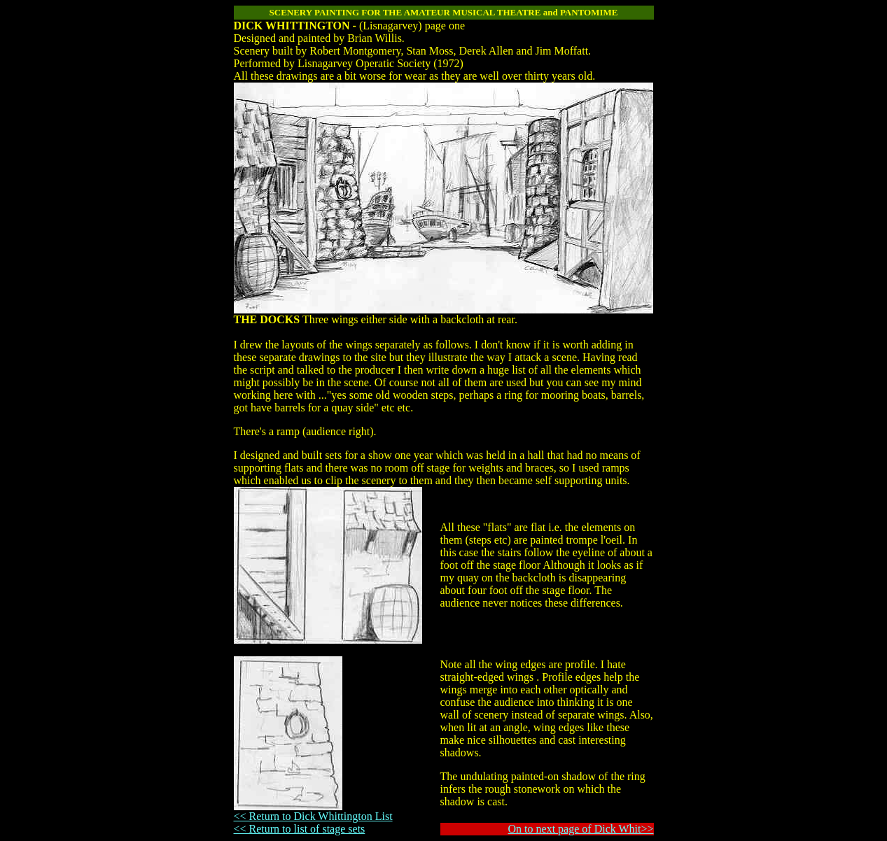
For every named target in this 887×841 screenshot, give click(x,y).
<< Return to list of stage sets (299, 829)
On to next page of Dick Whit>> (581, 829)
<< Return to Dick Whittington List (313, 816)
